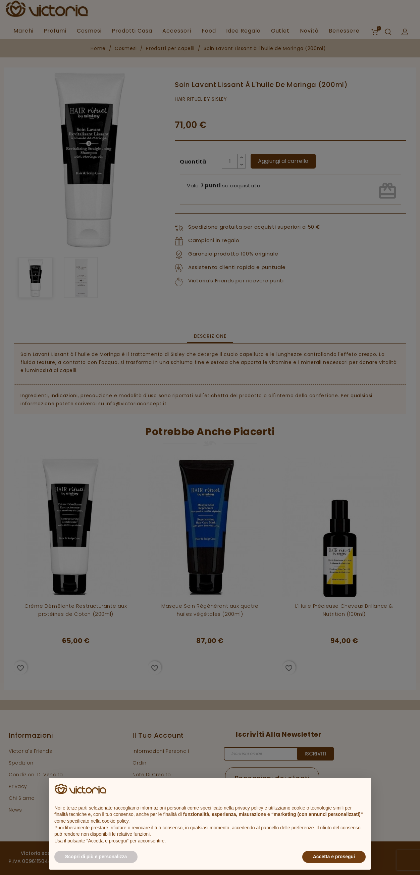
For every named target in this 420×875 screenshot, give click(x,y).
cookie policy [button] (115, 821)
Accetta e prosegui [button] (334, 856)
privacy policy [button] (249, 808)
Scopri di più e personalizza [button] (96, 856)
